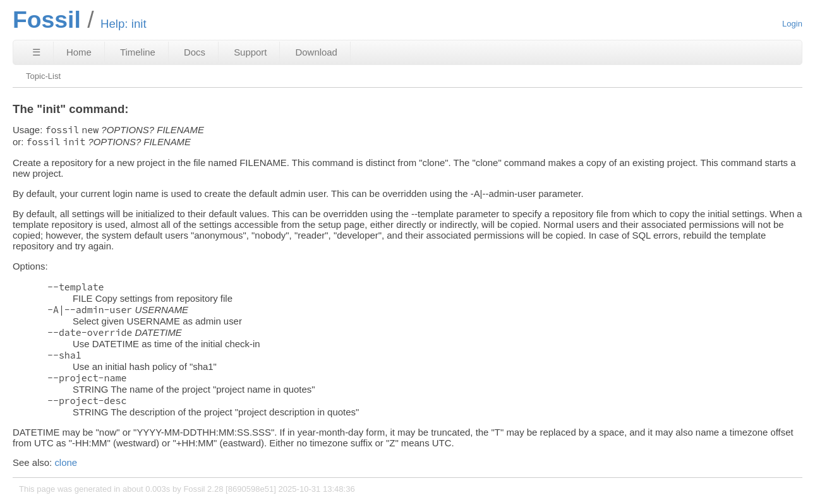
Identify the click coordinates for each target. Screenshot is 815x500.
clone (65, 462)
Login (792, 23)
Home (79, 52)
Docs (194, 52)
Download (316, 52)
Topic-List (43, 76)
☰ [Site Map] (36, 52)
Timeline (137, 52)
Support (250, 52)
